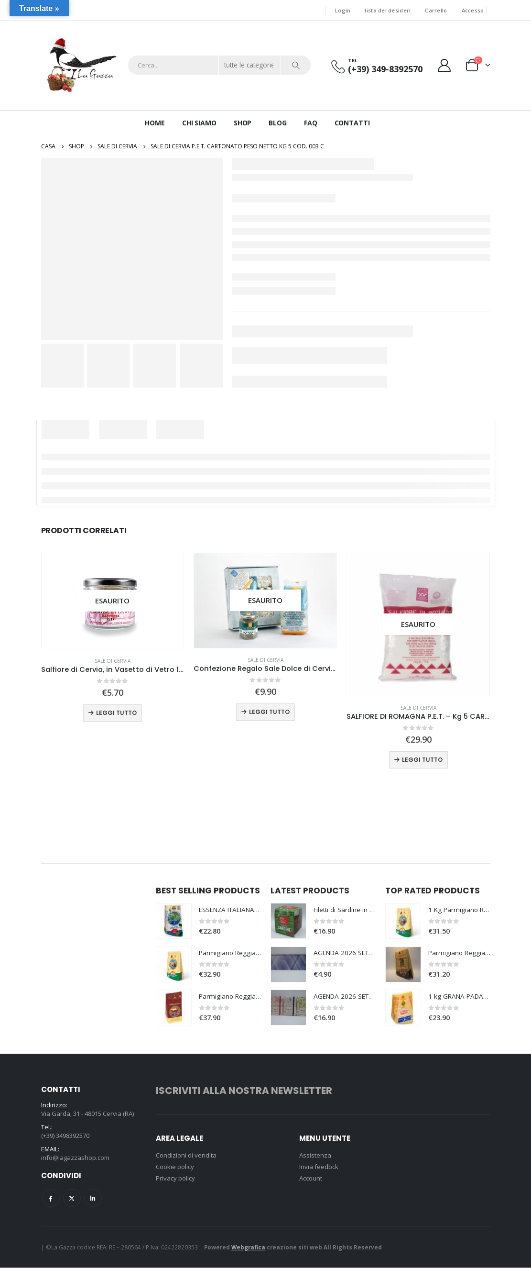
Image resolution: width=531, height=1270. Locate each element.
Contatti (352, 122)
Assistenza (315, 1156)
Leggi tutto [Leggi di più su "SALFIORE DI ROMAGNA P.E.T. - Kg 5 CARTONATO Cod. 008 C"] (422, 760)
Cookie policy (175, 1167)
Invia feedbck (318, 1167)
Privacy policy (175, 1179)
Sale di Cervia (112, 660)
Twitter (72, 1200)
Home (155, 122)
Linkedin (93, 1200)
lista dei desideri (388, 10)
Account (310, 1179)
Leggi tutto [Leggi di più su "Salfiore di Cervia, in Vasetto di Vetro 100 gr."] (116, 713)
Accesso (473, 10)
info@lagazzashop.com (75, 1160)
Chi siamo (199, 122)
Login (342, 10)
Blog (278, 122)
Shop (243, 122)
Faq (310, 122)
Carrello (436, 10)
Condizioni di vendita (186, 1156)
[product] (113, 601)
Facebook (51, 1200)
